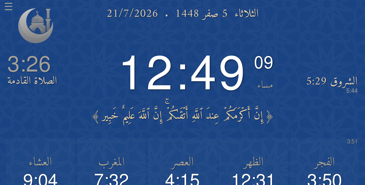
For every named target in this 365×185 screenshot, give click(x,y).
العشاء (40, 163)
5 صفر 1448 (201, 14)
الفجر (324, 163)
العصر (182, 163)
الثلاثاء (246, 14)
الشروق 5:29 (332, 84)
